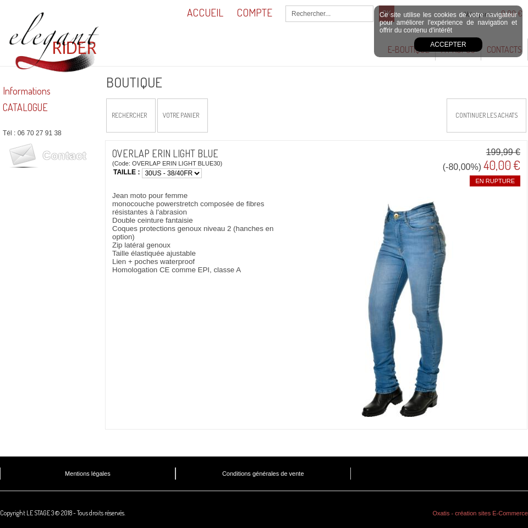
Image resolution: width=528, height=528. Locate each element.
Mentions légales (88, 473)
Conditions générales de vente (263, 473)
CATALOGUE (25, 107)
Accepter (448, 44)
